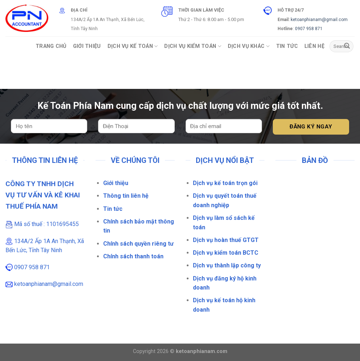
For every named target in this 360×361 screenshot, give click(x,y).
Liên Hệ (314, 46)
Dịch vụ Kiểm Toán (192, 46)
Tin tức (112, 208)
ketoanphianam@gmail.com (319, 19)
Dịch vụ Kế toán (133, 46)
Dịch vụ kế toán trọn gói (225, 183)
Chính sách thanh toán (133, 256)
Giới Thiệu (87, 46)
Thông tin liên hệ (126, 195)
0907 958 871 (309, 28)
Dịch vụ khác (249, 46)
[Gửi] (347, 46)
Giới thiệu (115, 183)
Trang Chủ (51, 46)
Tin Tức (287, 46)
